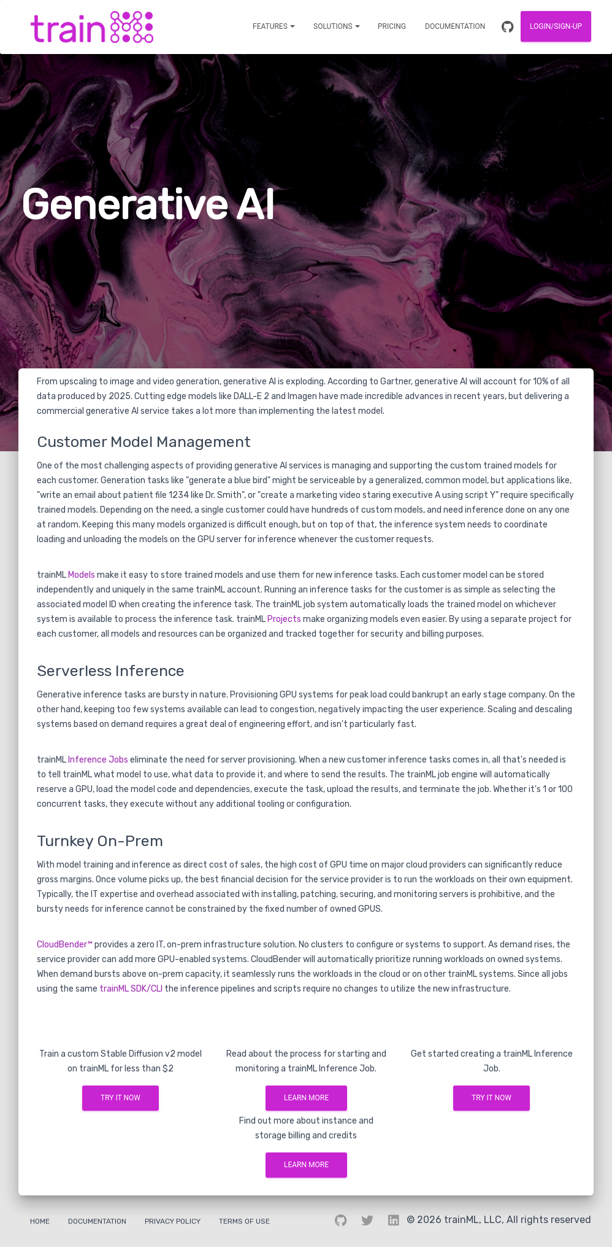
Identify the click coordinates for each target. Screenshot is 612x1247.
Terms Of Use (244, 1221)
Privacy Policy (173, 1221)
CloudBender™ (65, 944)
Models (81, 575)
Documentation (97, 1221)
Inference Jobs (98, 760)
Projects (284, 619)
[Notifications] (273, 26)
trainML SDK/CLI (131, 989)
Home (40, 1221)
